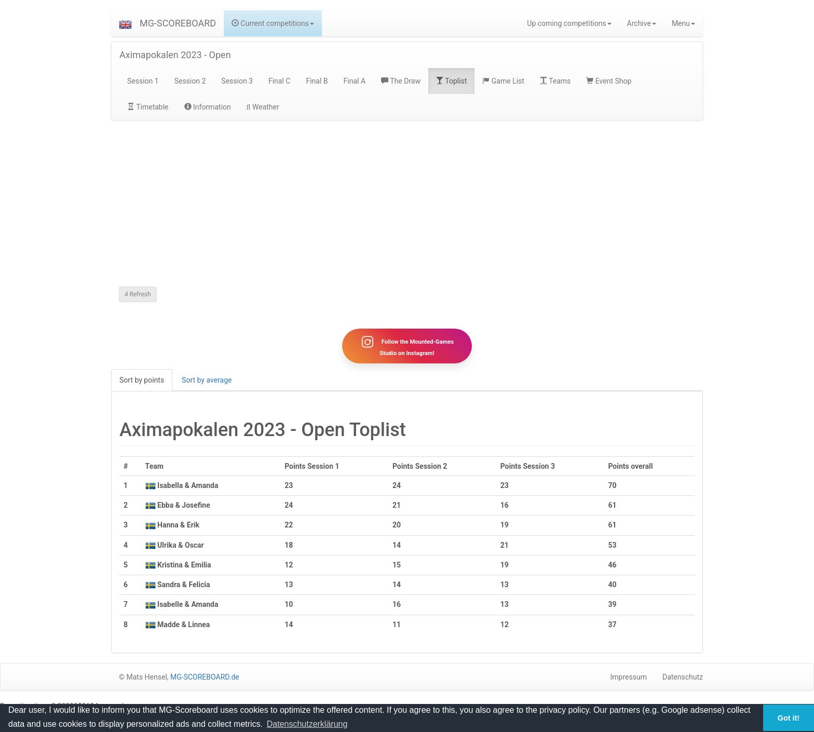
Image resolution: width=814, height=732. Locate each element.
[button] (125, 23)
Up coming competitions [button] (569, 23)
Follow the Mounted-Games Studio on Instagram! (407, 346)
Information (207, 107)
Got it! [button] (788, 718)
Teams (555, 81)
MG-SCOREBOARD (178, 23)
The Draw (400, 81)
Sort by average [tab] (207, 380)
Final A (355, 81)
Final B (317, 81)
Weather (263, 107)
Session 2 (190, 81)
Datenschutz (682, 677)
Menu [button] (683, 23)
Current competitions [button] (273, 23)
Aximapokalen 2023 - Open (175, 54)
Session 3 (237, 81)
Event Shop (608, 81)
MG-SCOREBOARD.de (204, 677)
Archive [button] (641, 23)
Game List (503, 81)
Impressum (628, 677)
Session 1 (143, 81)
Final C (279, 81)
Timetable (148, 107)
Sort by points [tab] (141, 380)
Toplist (451, 81)
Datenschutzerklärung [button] (307, 724)
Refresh (138, 294)
